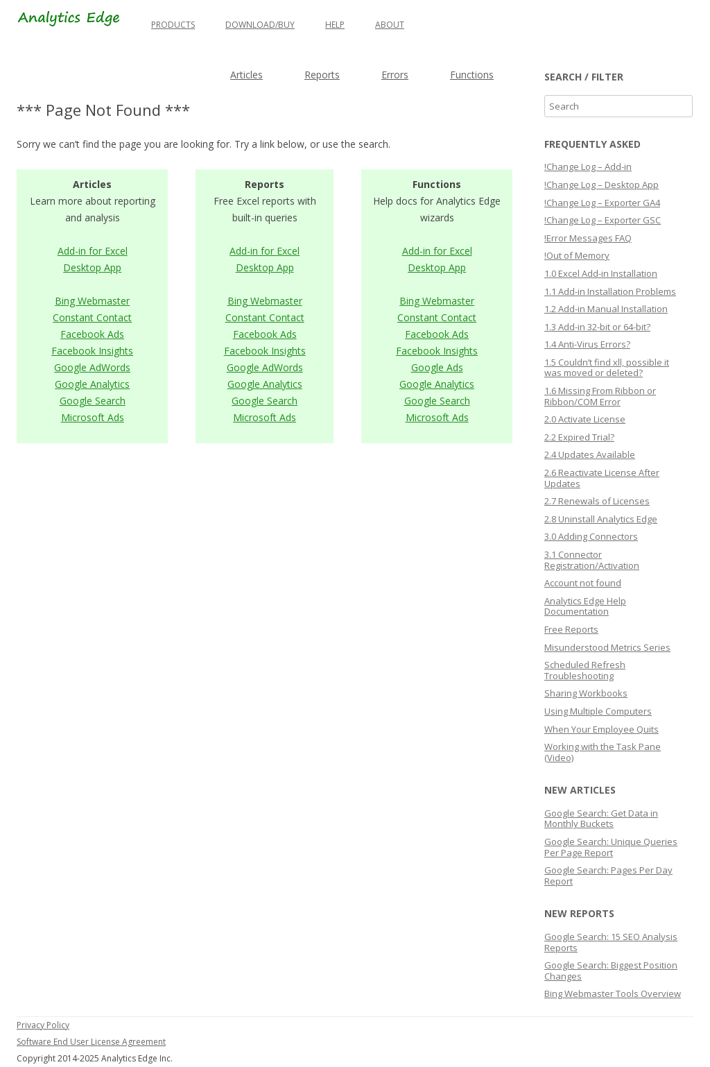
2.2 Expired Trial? (579, 437)
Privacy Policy (43, 1025)
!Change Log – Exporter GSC (602, 220)
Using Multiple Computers (598, 711)
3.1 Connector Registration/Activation (591, 560)
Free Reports (571, 629)
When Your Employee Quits (601, 729)
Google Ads (437, 367)
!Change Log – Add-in (588, 166)
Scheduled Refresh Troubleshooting (584, 670)
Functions (472, 74)
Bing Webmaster (92, 300)
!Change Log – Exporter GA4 (602, 202)
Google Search (92, 400)
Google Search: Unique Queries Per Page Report (610, 847)
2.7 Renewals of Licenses (597, 501)
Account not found (582, 583)
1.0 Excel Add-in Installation (600, 273)
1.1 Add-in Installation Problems (610, 291)
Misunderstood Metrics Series (607, 647)
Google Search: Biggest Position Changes (610, 970)
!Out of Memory (576, 255)
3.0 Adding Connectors (591, 536)
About (389, 25)
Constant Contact (92, 317)
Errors (394, 74)
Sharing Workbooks (585, 693)
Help (335, 25)
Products (173, 25)
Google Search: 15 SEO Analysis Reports (610, 942)
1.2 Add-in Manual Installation (606, 308)
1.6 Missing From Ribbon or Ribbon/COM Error (600, 396)
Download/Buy (260, 25)
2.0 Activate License (584, 419)
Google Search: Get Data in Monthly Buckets (601, 818)
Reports (322, 74)
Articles (246, 74)
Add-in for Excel (93, 250)
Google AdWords (92, 367)
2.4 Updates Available (589, 454)
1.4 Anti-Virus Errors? (587, 344)
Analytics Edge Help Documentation (585, 606)
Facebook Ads (92, 334)
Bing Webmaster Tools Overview (612, 993)
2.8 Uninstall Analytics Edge (600, 519)
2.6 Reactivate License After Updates (601, 478)
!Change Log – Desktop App (601, 184)
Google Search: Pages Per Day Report (608, 875)
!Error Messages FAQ (588, 238)
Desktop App (92, 267)
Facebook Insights (92, 350)
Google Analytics (92, 384)
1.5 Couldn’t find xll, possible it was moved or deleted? (606, 367)
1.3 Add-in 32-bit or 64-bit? (597, 327)
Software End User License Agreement (91, 1042)
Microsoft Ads (92, 417)
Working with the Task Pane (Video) (602, 752)
